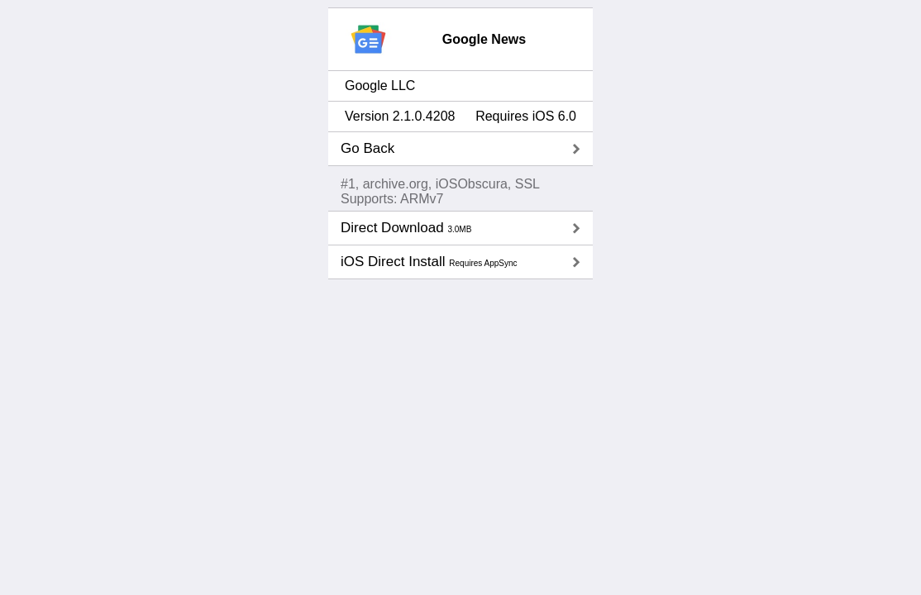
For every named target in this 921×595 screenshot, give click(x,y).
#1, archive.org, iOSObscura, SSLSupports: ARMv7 (440, 191)
